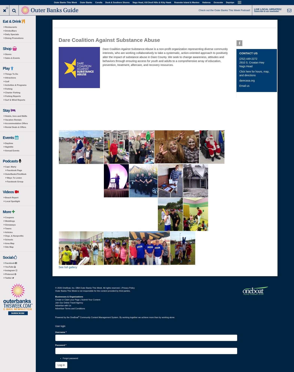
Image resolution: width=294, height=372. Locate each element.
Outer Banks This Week (65, 2)
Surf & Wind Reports (15, 100)
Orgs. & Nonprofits (14, 236)
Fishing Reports (13, 96)
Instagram (11, 270)
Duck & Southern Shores (117, 2)
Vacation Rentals (13, 120)
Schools (9, 239)
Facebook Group (15, 181)
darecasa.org (247, 80)
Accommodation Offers (16, 123)
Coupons (9, 217)
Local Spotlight (12, 201)
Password (60, 345)
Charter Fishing (12, 92)
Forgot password (70, 358)
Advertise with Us (63, 305)
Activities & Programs (15, 85)
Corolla (98, 2)
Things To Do (11, 74)
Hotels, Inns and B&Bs (16, 116)
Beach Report (12, 197)
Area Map (9, 243)
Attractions (10, 78)
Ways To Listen (14, 178)
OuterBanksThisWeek (15, 174)
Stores (8, 54)
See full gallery (68, 267)
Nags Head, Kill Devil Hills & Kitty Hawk (152, 2)
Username (61, 332)
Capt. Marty (10, 167)
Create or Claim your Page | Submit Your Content (77, 300)
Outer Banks (86, 2)
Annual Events (12, 150)
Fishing (8, 89)
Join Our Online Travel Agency (69, 303)
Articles (9, 232)
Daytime (9, 143)
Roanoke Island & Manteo (186, 2)
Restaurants (11, 27)
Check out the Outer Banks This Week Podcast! (224, 10)
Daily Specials (12, 34)
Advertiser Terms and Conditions (70, 308)
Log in (61, 365)
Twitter (9, 278)
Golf (7, 81)
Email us (244, 85)
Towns (8, 228)
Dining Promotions (14, 38)
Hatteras (206, 2)
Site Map (9, 247)
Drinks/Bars (11, 31)
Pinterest (10, 274)
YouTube (10, 267)
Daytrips (230, 2)
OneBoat (75, 317)
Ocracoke (218, 2)
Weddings (10, 221)
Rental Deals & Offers (15, 127)
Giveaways (10, 225)
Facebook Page (14, 170)
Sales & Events (12, 58)
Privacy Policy (128, 288)
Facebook (11, 263)
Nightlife (9, 147)
